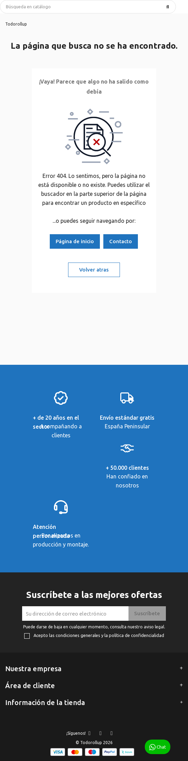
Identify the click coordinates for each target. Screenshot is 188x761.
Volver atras (94, 270)
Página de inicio (75, 241)
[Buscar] (88, 6)
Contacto (120, 241)
